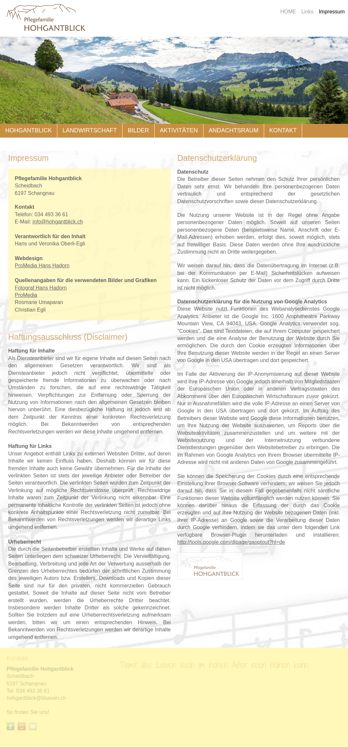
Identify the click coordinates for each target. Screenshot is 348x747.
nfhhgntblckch (57, 221)
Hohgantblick (28, 130)
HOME (288, 11)
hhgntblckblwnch (36, 698)
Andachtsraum (234, 130)
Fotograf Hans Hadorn (41, 288)
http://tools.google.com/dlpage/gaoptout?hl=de (231, 542)
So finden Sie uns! (28, 712)
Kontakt (283, 130)
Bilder (138, 130)
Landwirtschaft (90, 130)
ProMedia (26, 295)
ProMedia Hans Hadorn (42, 265)
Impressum (332, 11)
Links (307, 11)
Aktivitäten (179, 130)
